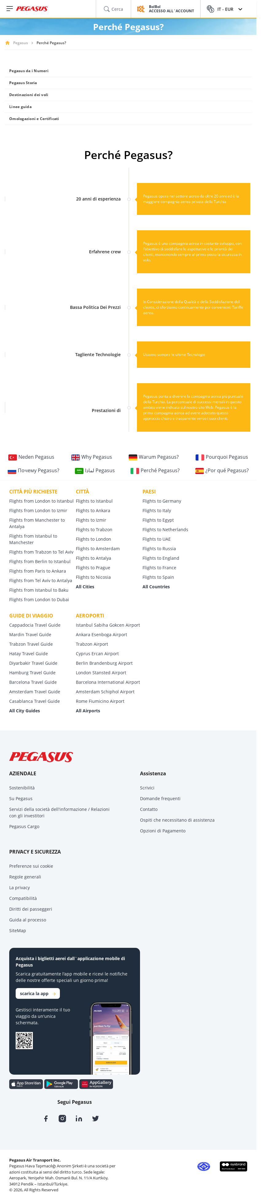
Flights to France (159, 567)
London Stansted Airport (101, 672)
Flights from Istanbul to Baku (38, 590)
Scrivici (147, 788)
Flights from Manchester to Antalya (37, 523)
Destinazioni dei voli (28, 94)
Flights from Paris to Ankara (37, 571)
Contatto (149, 809)
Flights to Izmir (91, 520)
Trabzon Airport (92, 644)
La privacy (19, 887)
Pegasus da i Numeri (29, 70)
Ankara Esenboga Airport (101, 634)
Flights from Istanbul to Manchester (33, 539)
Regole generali (25, 877)
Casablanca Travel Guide (34, 701)
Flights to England (160, 558)
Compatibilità (23, 898)
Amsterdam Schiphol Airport (105, 692)
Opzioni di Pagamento (162, 831)
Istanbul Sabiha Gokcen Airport (108, 625)
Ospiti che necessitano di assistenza (177, 820)
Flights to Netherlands (165, 529)
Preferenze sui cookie (31, 866)
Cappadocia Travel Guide (34, 625)
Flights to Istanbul (94, 501)
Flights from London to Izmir (38, 510)
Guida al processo (27, 920)
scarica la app (38, 993)
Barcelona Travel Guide (33, 682)
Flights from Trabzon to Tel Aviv (41, 552)
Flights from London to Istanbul (41, 501)
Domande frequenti (160, 798)
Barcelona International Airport (108, 682)
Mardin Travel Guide (30, 634)
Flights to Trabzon (94, 529)
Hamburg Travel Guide (32, 672)
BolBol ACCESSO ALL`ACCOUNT (171, 9)
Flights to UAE (156, 539)
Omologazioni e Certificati (34, 118)
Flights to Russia (159, 548)
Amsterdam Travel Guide (34, 692)
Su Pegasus (21, 798)
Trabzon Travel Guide (31, 644)
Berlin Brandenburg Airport (104, 663)
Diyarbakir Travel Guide (33, 663)
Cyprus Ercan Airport (97, 653)
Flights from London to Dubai (39, 599)
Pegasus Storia (23, 82)
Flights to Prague (93, 567)
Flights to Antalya (93, 558)
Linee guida (20, 106)
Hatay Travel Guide (28, 653)
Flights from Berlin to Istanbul (40, 561)
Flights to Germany (161, 501)
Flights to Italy (156, 510)
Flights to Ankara (93, 510)
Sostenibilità (22, 788)
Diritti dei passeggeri (30, 909)
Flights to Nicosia (93, 577)
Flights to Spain (158, 577)
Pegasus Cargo (24, 826)
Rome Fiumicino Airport (100, 701)
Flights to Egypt (158, 520)
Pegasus (20, 42)
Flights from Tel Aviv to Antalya (40, 580)
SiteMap (17, 930)
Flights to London (93, 539)
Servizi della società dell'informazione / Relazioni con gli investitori (59, 812)
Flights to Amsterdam (98, 548)
